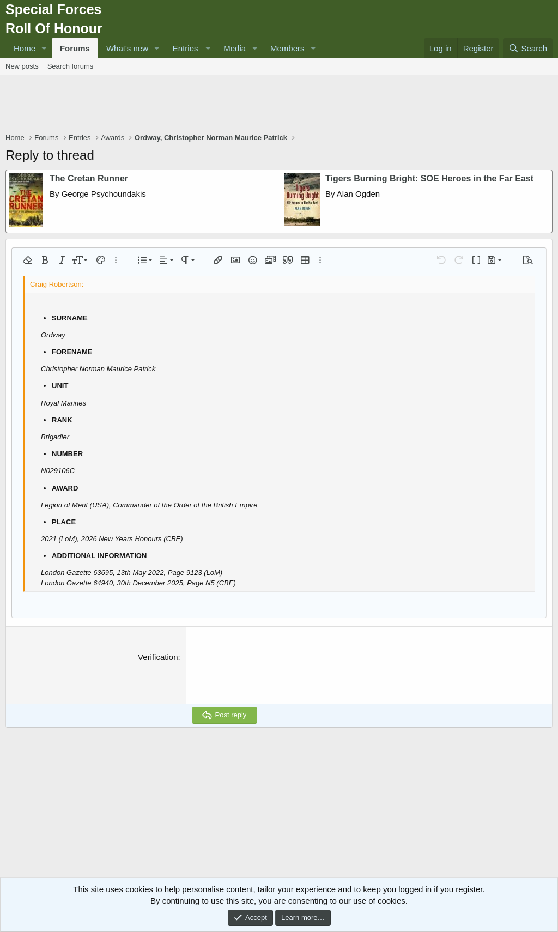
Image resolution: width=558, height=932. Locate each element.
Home (24, 48)
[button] (44, 48)
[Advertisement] (279, 105)
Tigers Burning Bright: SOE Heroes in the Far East (429, 178)
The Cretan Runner (89, 178)
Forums (75, 48)
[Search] (528, 48)
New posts (22, 66)
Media (234, 48)
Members (287, 48)
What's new (127, 48)
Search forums (70, 66)
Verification (158, 657)
